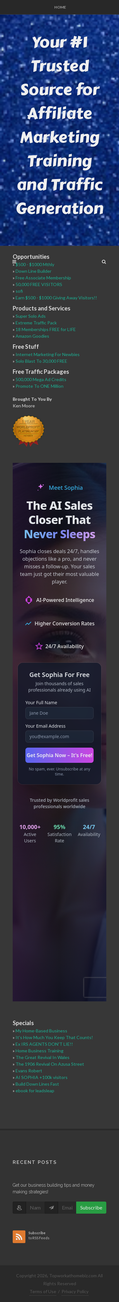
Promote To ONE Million (39, 386)
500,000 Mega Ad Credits (41, 379)
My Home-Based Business (41, 1030)
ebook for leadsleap (35, 1090)
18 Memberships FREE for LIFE (46, 329)
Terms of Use (43, 1291)
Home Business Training (39, 1050)
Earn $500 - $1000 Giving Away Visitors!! (56, 297)
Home (60, 7)
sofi (19, 291)
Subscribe (91, 1207)
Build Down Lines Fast (37, 1084)
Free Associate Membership (43, 277)
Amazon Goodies (32, 336)
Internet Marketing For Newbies (48, 354)
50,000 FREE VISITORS (39, 284)
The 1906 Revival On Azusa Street (50, 1064)
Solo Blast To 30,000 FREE (41, 361)
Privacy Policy (75, 1291)
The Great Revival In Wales (42, 1057)
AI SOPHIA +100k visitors (42, 1077)
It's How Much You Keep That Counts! (54, 1037)
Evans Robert (29, 1070)
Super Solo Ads (31, 316)
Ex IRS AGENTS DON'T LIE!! (44, 1044)
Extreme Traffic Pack (36, 322)
